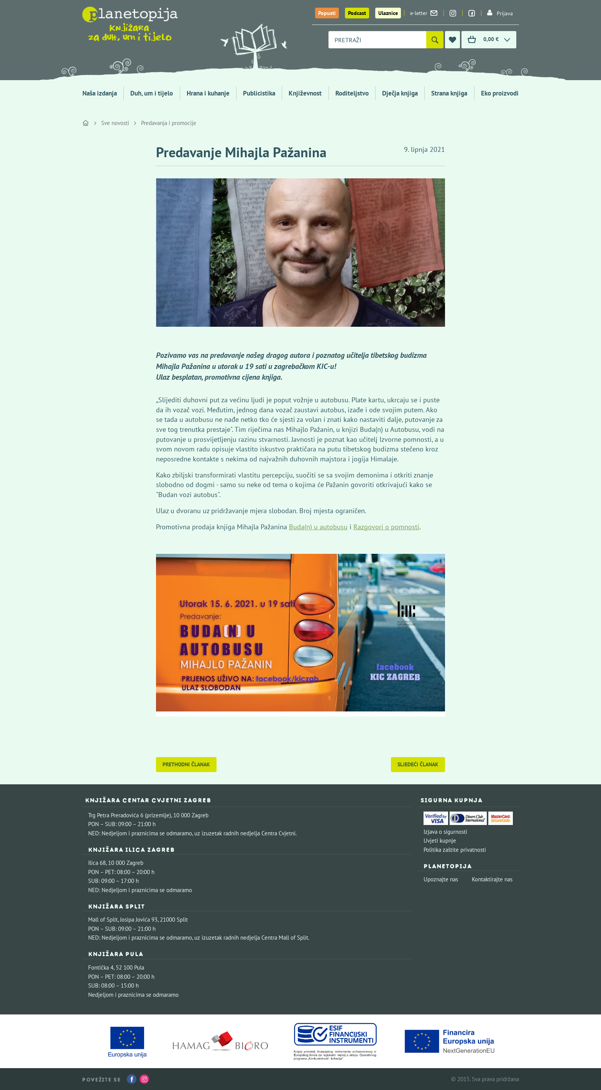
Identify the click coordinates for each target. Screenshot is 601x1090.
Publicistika (259, 93)
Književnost (305, 93)
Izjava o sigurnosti (445, 831)
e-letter (423, 13)
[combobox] (377, 39)
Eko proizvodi (500, 93)
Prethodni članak (186, 764)
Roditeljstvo (352, 93)
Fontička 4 (100, 967)
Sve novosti (115, 123)
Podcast (357, 13)
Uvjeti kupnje (440, 840)
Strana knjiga (449, 93)
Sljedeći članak (417, 764)
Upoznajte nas (441, 879)
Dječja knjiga (400, 93)
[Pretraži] (434, 39)
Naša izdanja (99, 93)
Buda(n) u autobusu (318, 526)
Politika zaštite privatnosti (455, 849)
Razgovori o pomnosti (386, 526)
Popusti (327, 13)
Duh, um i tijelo (151, 93)
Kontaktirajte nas (492, 879)
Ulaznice (388, 13)
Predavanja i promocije (168, 123)
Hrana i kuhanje (208, 93)
